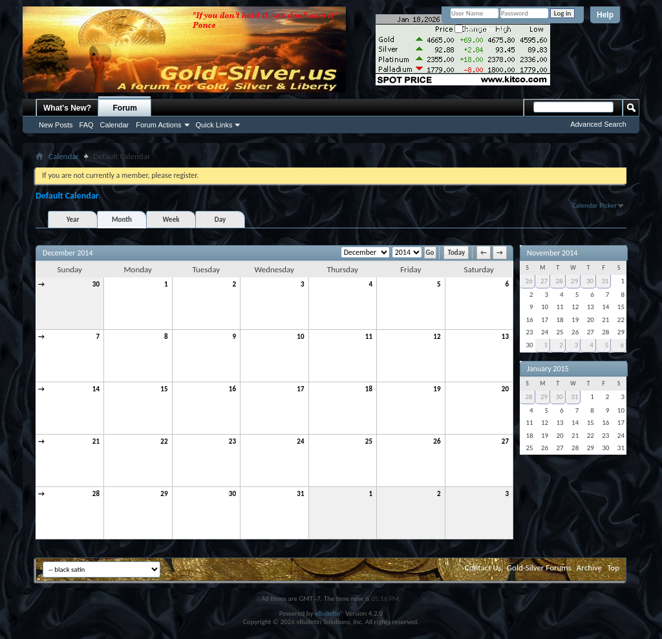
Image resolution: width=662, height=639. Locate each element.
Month (122, 219)
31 (300, 494)
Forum (125, 108)
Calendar (114, 125)
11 (368, 336)
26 (436, 441)
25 (368, 441)
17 (300, 389)
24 (300, 441)
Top (613, 567)
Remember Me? (482, 29)
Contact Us (483, 567)
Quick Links (214, 125)
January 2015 (548, 368)
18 (368, 389)
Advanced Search (598, 124)
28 (96, 494)
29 (163, 494)
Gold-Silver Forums (539, 567)
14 (96, 389)
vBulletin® (329, 613)
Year (73, 219)
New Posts (56, 125)
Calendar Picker (594, 205)
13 (505, 336)
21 (96, 441)
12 (436, 336)
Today (456, 252)
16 (232, 389)
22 (163, 441)
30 (96, 284)
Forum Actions (158, 125)
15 (163, 389)
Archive (589, 567)
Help (605, 14)
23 (232, 441)
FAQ (87, 125)
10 (300, 336)
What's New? (67, 108)
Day (220, 219)
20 (505, 389)
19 (436, 389)
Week (171, 219)
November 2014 (552, 252)
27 (505, 441)
